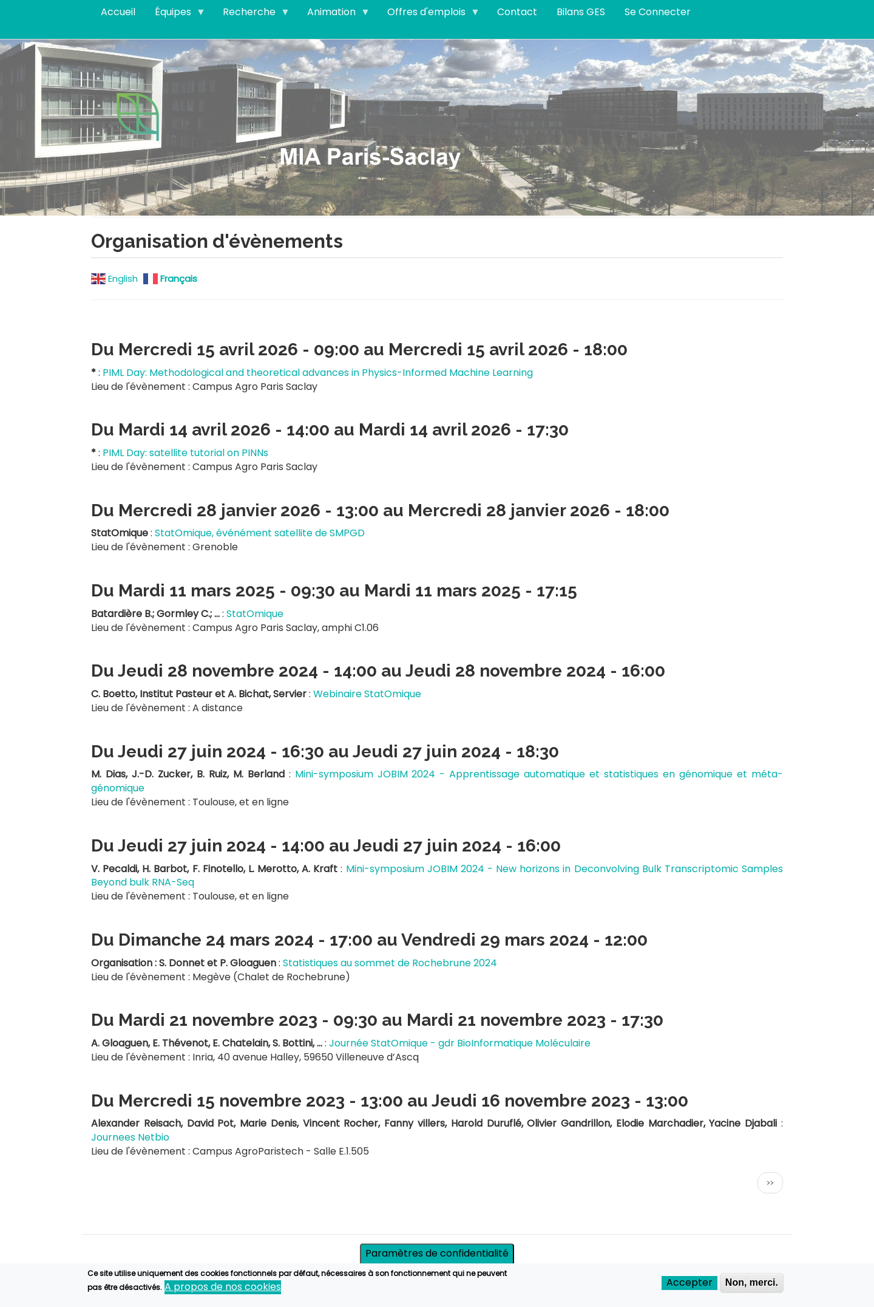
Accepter (689, 1285)
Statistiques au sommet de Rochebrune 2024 (390, 963)
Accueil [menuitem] (118, 12)
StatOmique (254, 614)
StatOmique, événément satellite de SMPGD (260, 533)
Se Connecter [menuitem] (658, 12)
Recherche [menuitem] (251, 14)
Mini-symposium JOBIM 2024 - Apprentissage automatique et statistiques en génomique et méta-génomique (437, 781)
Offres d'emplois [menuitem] (429, 14)
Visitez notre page (437, 127)
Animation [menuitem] (333, 14)
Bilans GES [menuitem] (581, 12)
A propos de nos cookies (222, 1290)
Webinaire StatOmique (367, 694)
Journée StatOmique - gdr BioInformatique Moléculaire (460, 1043)
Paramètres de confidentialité (437, 1256)
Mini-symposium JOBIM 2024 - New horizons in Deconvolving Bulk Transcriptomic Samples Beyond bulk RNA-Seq (437, 876)
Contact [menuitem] (517, 12)
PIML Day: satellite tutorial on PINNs (185, 453)
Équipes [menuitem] (175, 14)
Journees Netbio (130, 1137)
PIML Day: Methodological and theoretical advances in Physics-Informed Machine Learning (318, 373)
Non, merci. (751, 1285)
